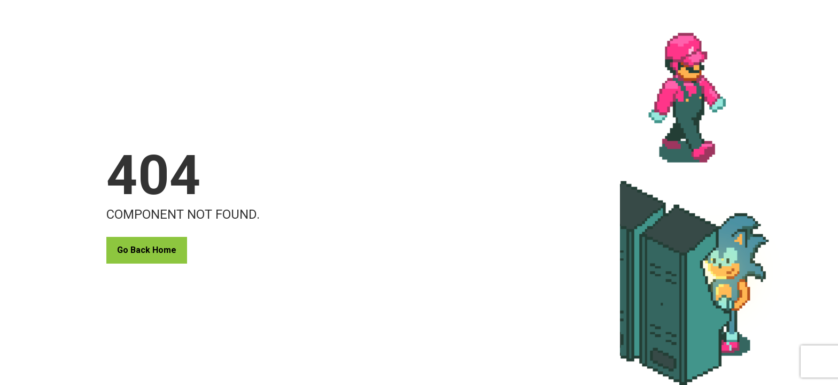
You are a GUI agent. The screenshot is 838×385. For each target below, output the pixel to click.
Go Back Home (146, 250)
